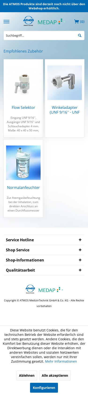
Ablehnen (26, 375)
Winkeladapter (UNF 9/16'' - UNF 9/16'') (65, 110)
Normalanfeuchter (23, 187)
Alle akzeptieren (55, 375)
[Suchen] (80, 35)
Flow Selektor (23, 107)
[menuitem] (7, 21)
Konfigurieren (44, 387)
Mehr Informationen (61, 361)
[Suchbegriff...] (44, 35)
